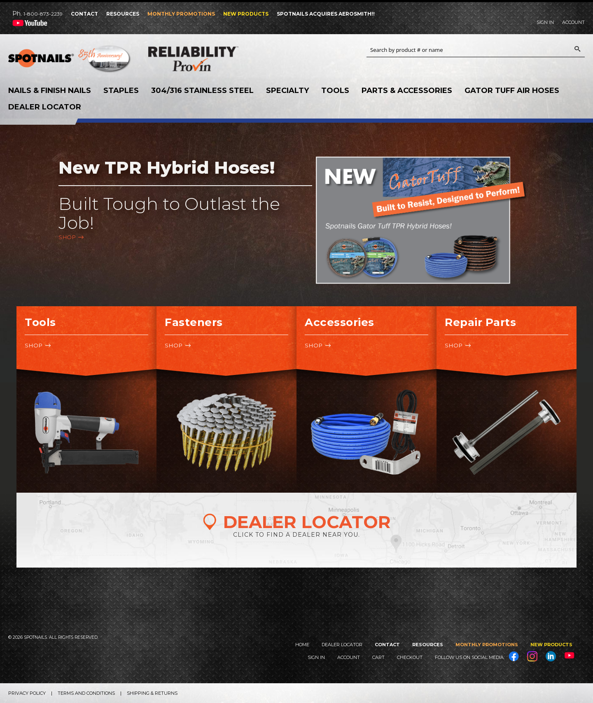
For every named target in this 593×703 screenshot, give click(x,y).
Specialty (287, 90)
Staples (121, 90)
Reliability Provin (210, 58)
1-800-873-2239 (43, 14)
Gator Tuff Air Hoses (512, 90)
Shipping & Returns (152, 693)
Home (302, 644)
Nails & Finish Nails (49, 90)
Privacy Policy (27, 693)
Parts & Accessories (407, 90)
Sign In (545, 22)
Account (573, 22)
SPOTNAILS (70, 60)
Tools (335, 90)
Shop (67, 237)
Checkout (410, 657)
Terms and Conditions (86, 693)
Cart (378, 657)
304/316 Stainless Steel (202, 90)
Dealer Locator (44, 107)
